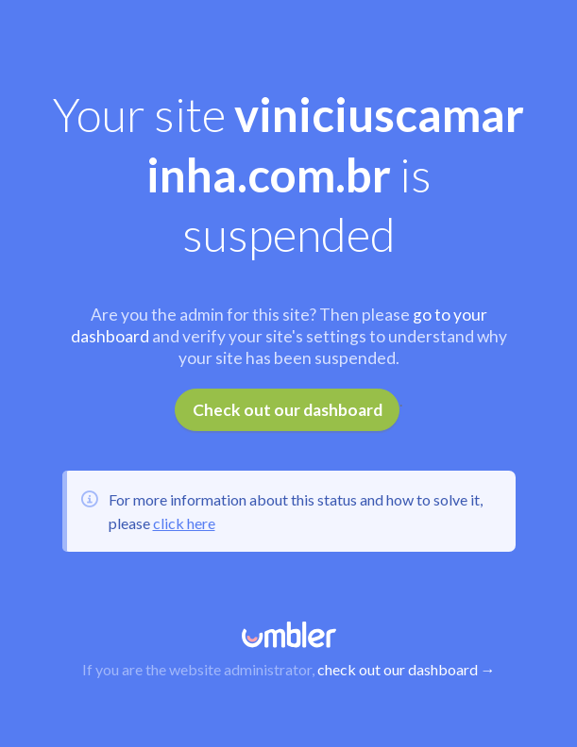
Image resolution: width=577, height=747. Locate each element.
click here (184, 523)
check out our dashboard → (406, 669)
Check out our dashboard (287, 410)
